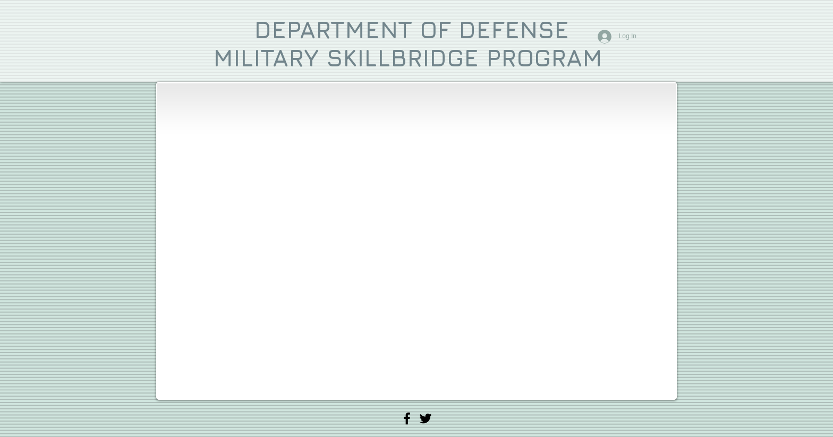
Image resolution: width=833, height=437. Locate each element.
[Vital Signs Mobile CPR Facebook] (407, 418)
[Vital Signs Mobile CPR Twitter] (426, 418)
